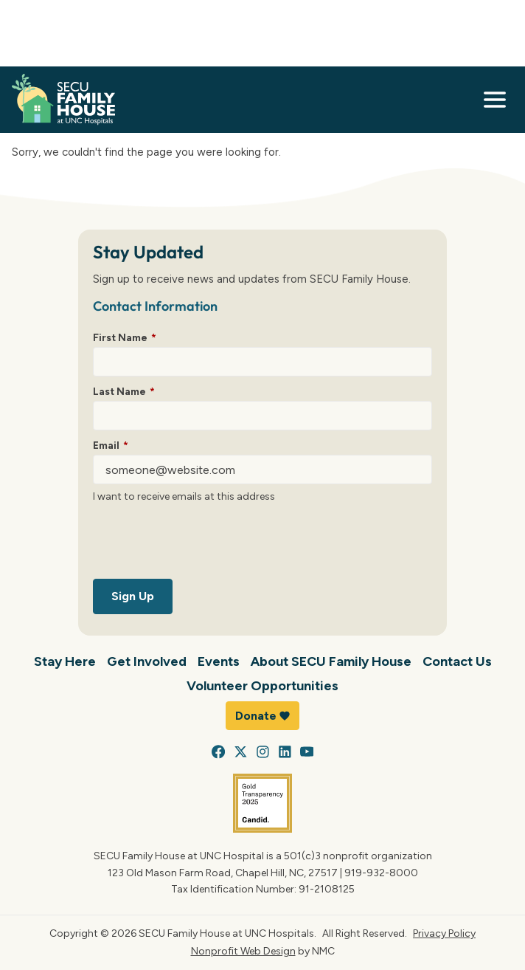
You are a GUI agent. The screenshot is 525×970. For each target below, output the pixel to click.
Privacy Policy (444, 933)
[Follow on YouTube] (307, 752)
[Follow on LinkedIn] (285, 752)
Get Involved (147, 661)
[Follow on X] (241, 752)
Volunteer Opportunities (262, 685)
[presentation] (205, 544)
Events (219, 661)
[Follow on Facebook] (219, 752)
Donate (262, 716)
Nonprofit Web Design (243, 951)
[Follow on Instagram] (263, 752)
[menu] (494, 99)
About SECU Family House (331, 661)
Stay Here (65, 661)
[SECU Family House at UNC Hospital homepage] (63, 99)
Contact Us (457, 661)
